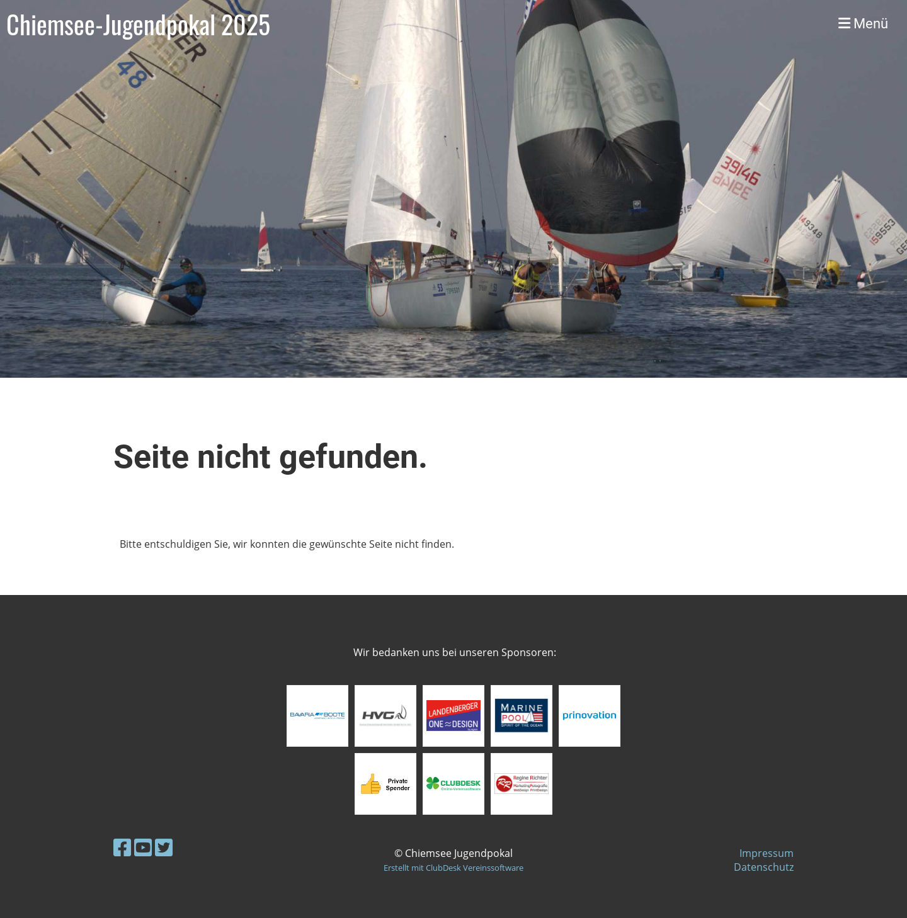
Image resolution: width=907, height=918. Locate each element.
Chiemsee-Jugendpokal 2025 (138, 24)
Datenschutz (764, 867)
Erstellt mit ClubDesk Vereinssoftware (453, 867)
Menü (863, 23)
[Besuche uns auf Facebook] (122, 847)
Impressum (766, 853)
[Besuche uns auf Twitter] (164, 847)
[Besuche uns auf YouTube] (143, 847)
